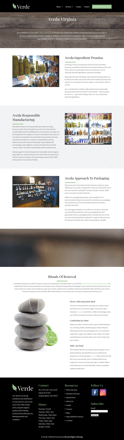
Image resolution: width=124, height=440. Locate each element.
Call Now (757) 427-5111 (101, 7)
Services (68, 7)
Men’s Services (71, 390)
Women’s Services (73, 394)
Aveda (68, 405)
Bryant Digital (70, 437)
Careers (78, 7)
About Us (69, 401)
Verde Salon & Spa (45, 33)
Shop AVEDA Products (74, 417)
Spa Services (70, 397)
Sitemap (79, 437)
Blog (68, 413)
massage (79, 312)
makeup (93, 356)
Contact (86, 7)
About (58, 7)
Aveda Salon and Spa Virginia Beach (94, 283)
